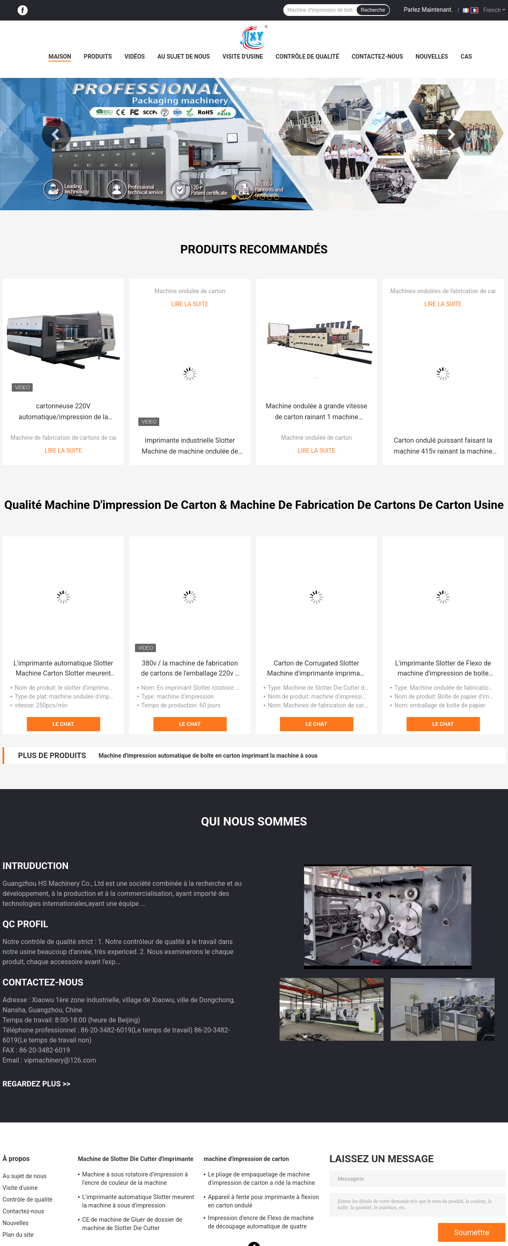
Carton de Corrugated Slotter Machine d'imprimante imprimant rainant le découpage (316, 668)
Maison (60, 56)
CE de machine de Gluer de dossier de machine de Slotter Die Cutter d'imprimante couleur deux (132, 1225)
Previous (56, 134)
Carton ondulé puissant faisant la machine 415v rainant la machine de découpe (443, 446)
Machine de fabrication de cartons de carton (68, 437)
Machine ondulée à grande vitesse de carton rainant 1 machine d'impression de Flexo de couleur (316, 412)
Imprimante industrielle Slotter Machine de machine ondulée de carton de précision (190, 446)
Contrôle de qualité (307, 56)
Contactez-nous (377, 56)
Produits (98, 56)
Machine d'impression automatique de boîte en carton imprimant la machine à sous (207, 755)
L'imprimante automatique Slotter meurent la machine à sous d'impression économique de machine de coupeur (138, 1202)
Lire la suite (63, 450)
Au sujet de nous (183, 56)
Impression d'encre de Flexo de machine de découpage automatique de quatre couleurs (261, 1223)
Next (451, 134)
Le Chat (63, 724)
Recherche (373, 10)
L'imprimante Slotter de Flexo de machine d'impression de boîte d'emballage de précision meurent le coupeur (443, 668)
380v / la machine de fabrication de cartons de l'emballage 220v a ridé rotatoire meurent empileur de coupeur (190, 668)
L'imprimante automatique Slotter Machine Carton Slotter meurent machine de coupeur (63, 668)
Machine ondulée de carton (190, 291)
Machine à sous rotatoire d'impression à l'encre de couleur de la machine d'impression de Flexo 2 (135, 1180)
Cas (466, 56)
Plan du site (18, 1234)
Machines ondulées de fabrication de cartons (449, 291)
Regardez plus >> (36, 1083)
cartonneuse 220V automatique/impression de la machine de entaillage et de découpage (63, 412)
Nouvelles (432, 56)
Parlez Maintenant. (428, 9)
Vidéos (134, 56)
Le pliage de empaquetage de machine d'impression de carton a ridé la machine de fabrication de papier (261, 1180)
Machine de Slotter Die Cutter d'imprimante (135, 1159)
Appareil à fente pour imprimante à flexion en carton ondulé (263, 1201)
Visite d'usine (243, 56)
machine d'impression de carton (246, 1159)
